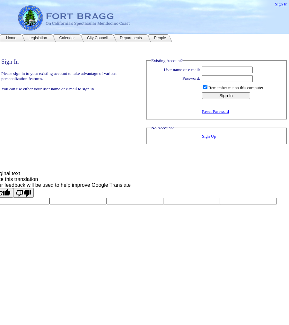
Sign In (281, 4)
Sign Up (209, 136)
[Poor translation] (23, 193)
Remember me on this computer (235, 87)
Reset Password (215, 111)
